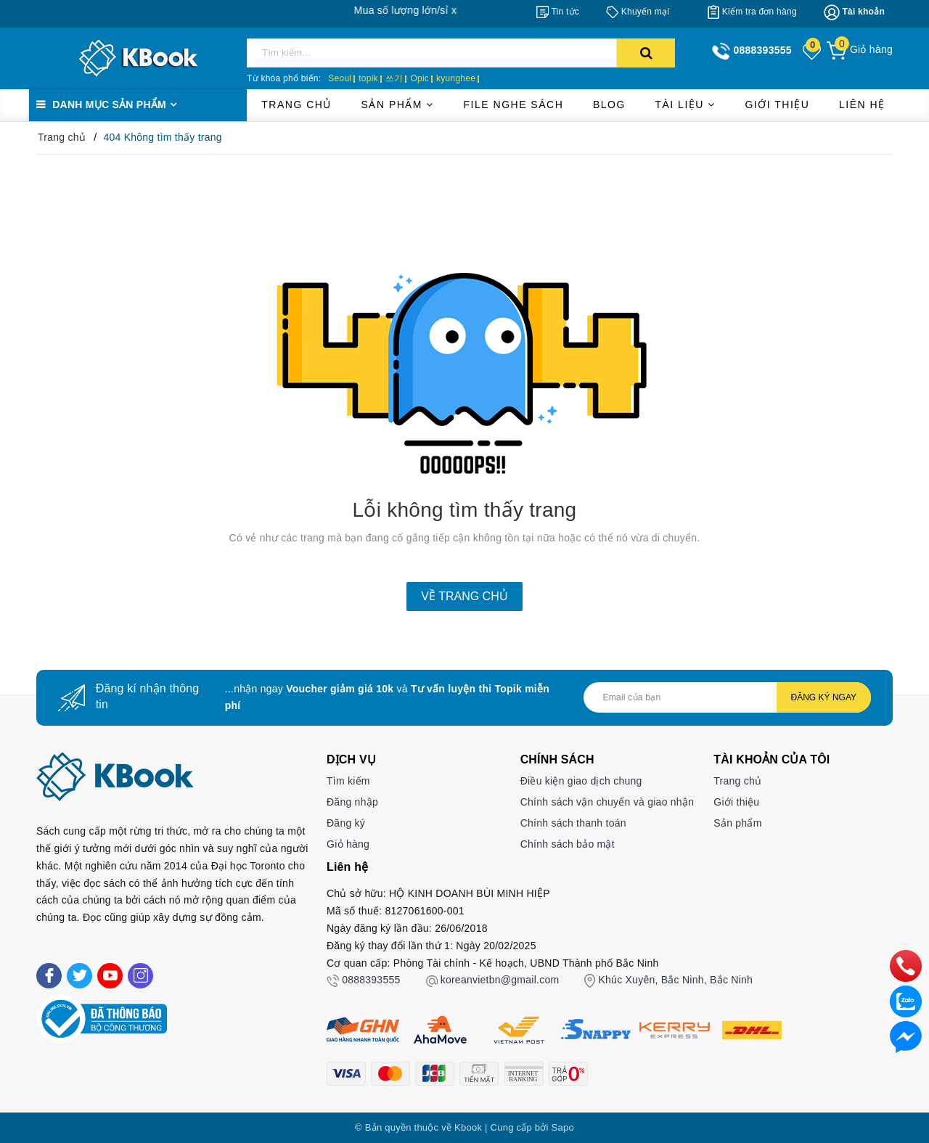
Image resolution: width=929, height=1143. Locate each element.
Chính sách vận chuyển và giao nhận (607, 802)
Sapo (563, 1127)
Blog (609, 104)
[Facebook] (49, 975)
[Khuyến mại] (637, 11)
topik (368, 78)
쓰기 (394, 78)
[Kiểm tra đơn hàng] (752, 11)
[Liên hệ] (906, 1036)
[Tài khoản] (854, 12)
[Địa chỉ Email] (727, 697)
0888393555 (371, 980)
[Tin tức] (557, 11)
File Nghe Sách (514, 104)
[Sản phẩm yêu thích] (813, 51)
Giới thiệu (777, 104)
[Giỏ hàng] (860, 49)
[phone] (906, 965)
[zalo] (906, 1001)
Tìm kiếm (348, 781)
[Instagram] (140, 975)
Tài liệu (685, 104)
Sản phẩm (397, 104)
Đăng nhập (352, 802)
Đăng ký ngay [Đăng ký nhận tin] (823, 697)
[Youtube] (110, 975)
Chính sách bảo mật (567, 844)
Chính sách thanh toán (573, 823)
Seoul (339, 78)
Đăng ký (346, 823)
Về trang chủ (464, 596)
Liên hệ (862, 104)
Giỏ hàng (348, 844)
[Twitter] (79, 975)
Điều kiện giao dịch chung (581, 781)
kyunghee (455, 78)
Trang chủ (296, 104)
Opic (419, 78)
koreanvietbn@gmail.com (500, 980)
